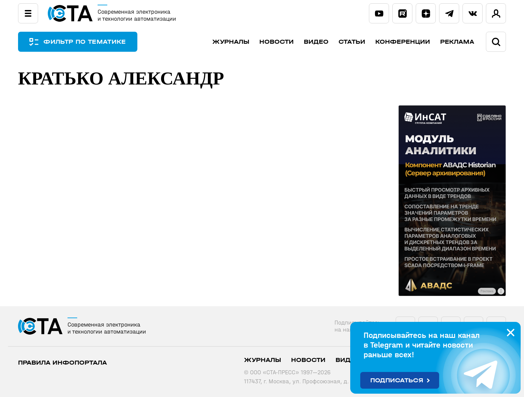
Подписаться (396, 380)
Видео (316, 41)
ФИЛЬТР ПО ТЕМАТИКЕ (85, 41)
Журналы (230, 41)
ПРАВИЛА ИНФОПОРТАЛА (62, 362)
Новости (276, 41)
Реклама (457, 41)
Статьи (352, 41)
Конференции (402, 41)
